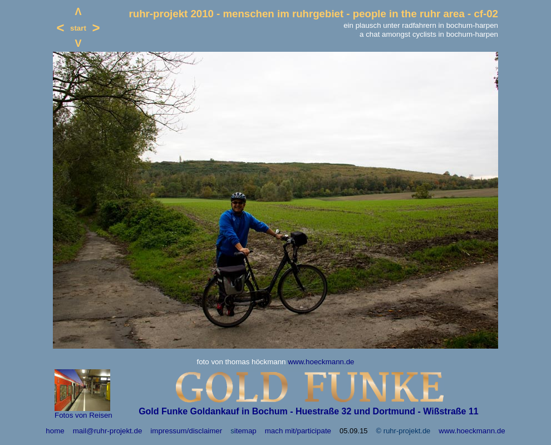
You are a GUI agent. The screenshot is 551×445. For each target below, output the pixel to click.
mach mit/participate (298, 431)
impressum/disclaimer (186, 431)
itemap (245, 431)
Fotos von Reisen (83, 415)
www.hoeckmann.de (321, 362)
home (55, 431)
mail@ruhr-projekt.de (107, 431)
